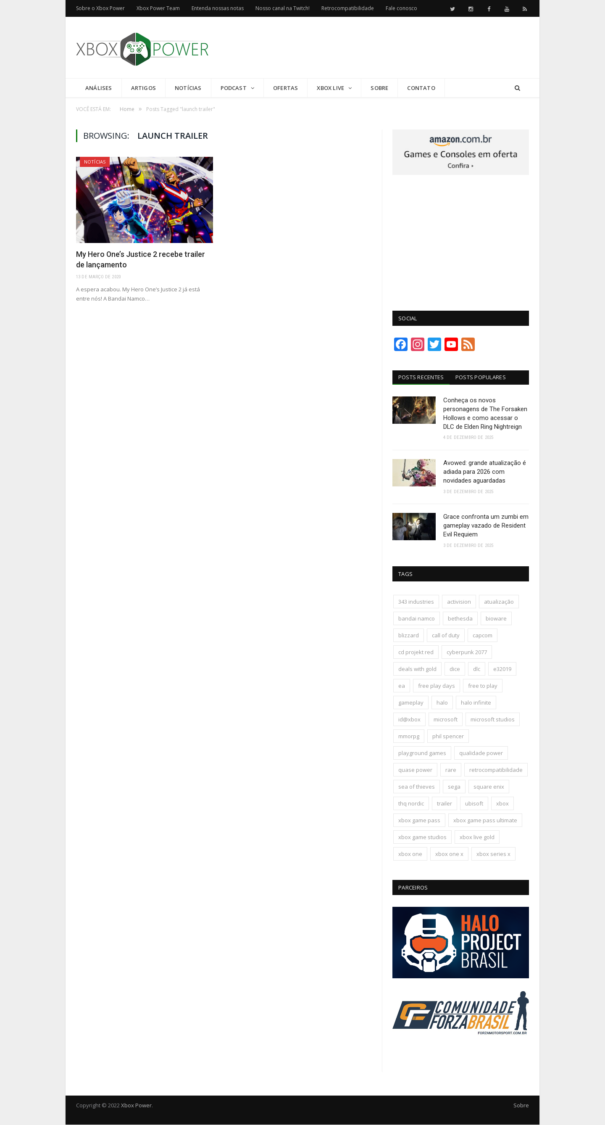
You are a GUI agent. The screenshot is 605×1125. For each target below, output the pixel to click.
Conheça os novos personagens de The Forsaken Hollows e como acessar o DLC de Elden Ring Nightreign (485, 413)
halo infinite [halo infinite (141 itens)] (476, 703)
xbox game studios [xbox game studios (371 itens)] (422, 837)
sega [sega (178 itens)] (454, 787)
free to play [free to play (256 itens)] (482, 686)
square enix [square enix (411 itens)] (488, 787)
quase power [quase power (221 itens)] (415, 770)
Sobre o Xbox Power (100, 8)
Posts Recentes (421, 377)
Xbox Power (136, 1105)
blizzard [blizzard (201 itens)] (408, 635)
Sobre (379, 88)
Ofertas (285, 88)
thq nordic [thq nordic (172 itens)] (411, 804)
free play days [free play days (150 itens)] (436, 686)
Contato (421, 88)
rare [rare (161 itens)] (450, 770)
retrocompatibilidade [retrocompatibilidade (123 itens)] (496, 770)
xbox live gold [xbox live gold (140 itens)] (477, 837)
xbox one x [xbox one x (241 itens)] (449, 854)
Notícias (188, 88)
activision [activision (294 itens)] (459, 602)
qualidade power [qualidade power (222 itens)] (481, 753)
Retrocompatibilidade (347, 8)
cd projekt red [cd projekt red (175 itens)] (416, 652)
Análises (98, 88)
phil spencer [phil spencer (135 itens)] (448, 736)
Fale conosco (401, 8)
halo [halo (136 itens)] (442, 703)
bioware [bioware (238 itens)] (496, 619)
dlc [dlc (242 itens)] (476, 669)
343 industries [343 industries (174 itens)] (416, 602)
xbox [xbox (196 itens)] (502, 804)
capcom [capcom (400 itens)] (482, 635)
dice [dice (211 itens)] (455, 669)
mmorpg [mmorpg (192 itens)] (408, 736)
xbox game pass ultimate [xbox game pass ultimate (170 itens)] (485, 820)
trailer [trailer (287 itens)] (444, 804)
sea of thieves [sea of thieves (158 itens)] (416, 787)
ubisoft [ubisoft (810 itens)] (474, 804)
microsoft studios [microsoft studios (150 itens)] (493, 720)
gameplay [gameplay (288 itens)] (411, 703)
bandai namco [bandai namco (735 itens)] (416, 619)
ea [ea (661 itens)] (401, 686)
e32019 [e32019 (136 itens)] (502, 669)
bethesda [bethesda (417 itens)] (460, 619)
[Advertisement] (376, 48)
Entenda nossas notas (218, 8)
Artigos (143, 88)
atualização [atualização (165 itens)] (499, 602)
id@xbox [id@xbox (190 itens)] (409, 720)
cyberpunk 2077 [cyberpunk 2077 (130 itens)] (467, 652)
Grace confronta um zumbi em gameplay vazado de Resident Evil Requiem (486, 526)
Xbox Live (330, 88)
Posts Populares (481, 377)
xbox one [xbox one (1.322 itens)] (410, 854)
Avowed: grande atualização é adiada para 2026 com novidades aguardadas (484, 471)
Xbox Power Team (158, 8)
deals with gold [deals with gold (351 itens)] (417, 669)
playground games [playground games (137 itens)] (422, 753)
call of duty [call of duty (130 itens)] (446, 635)
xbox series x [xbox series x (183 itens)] (493, 854)
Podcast (234, 88)
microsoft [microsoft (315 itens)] (446, 720)
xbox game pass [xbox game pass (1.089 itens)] (419, 820)
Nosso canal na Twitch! (282, 8)
